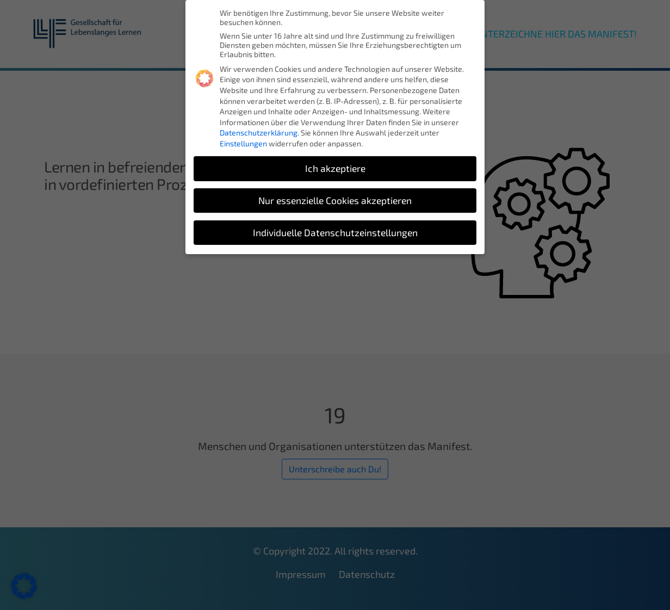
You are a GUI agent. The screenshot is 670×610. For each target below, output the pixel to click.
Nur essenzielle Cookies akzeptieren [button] (335, 200)
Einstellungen (243, 143)
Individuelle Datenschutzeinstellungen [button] (335, 232)
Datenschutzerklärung (258, 132)
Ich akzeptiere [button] (335, 168)
